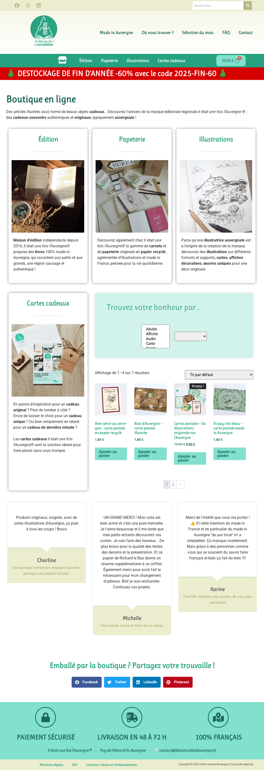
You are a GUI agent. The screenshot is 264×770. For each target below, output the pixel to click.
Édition (85, 60)
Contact (245, 32)
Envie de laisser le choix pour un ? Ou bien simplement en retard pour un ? (47, 422)
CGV (74, 765)
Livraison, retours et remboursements (111, 765)
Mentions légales (51, 765)
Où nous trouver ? (157, 32)
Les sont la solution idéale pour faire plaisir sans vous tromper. (47, 445)
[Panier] (231, 60)
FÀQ (226, 32)
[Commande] (219, 374)
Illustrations (138, 60)
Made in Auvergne (116, 32)
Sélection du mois (197, 32)
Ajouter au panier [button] (108, 453)
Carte (155, 343)
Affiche (155, 334)
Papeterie (109, 60)
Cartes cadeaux (171, 60)
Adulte (155, 329)
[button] (87, 682)
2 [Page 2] (173, 484)
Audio (155, 338)
